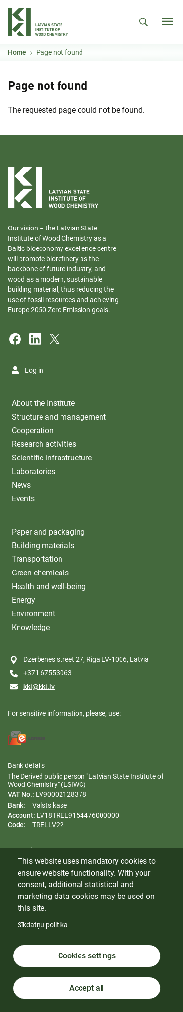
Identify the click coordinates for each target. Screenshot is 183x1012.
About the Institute (43, 403)
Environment (33, 613)
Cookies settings (87, 955)
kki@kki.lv (39, 686)
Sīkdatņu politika (43, 925)
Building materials (43, 545)
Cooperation (33, 430)
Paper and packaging (48, 531)
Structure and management (59, 416)
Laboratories (33, 471)
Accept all (86, 988)
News (21, 485)
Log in (34, 370)
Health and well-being (49, 586)
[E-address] (27, 738)
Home (17, 52)
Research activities (44, 444)
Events (23, 498)
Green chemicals (40, 572)
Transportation (37, 559)
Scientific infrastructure (52, 457)
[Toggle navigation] (167, 21)
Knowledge (31, 627)
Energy (23, 600)
